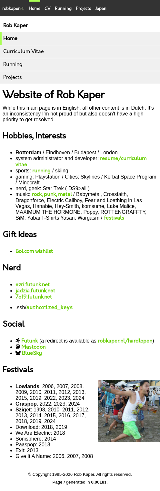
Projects (83, 8)
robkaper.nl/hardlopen (125, 341)
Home (10, 39)
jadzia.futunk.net (35, 291)
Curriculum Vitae (23, 52)
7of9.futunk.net (33, 297)
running (41, 171)
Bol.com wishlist (34, 251)
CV (47, 8)
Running (63, 8)
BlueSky (32, 353)
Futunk (29, 341)
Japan (100, 8)
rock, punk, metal (52, 194)
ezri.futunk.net (32, 285)
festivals (114, 218)
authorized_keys (49, 307)
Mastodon (33, 347)
